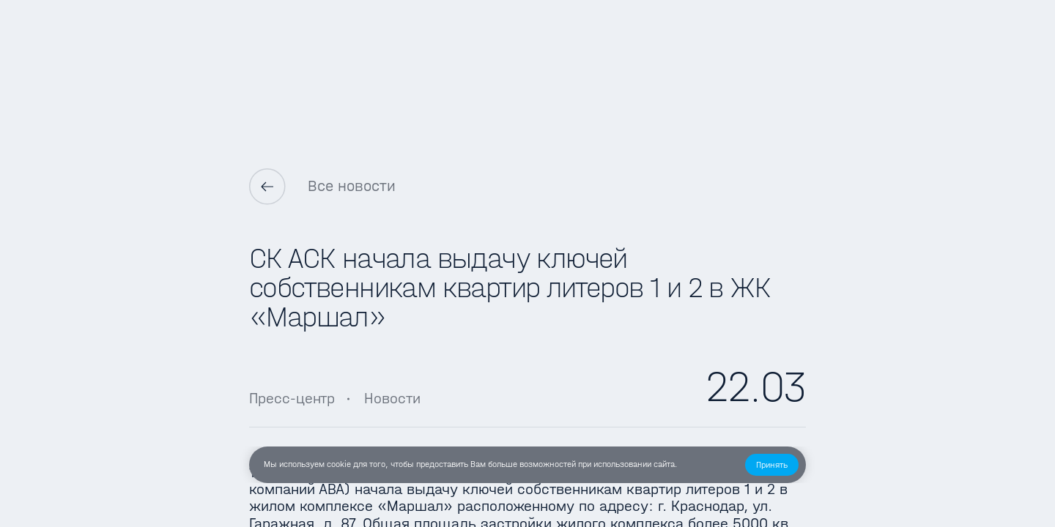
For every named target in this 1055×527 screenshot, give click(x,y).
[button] (772, 465)
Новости (392, 398)
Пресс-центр (292, 398)
